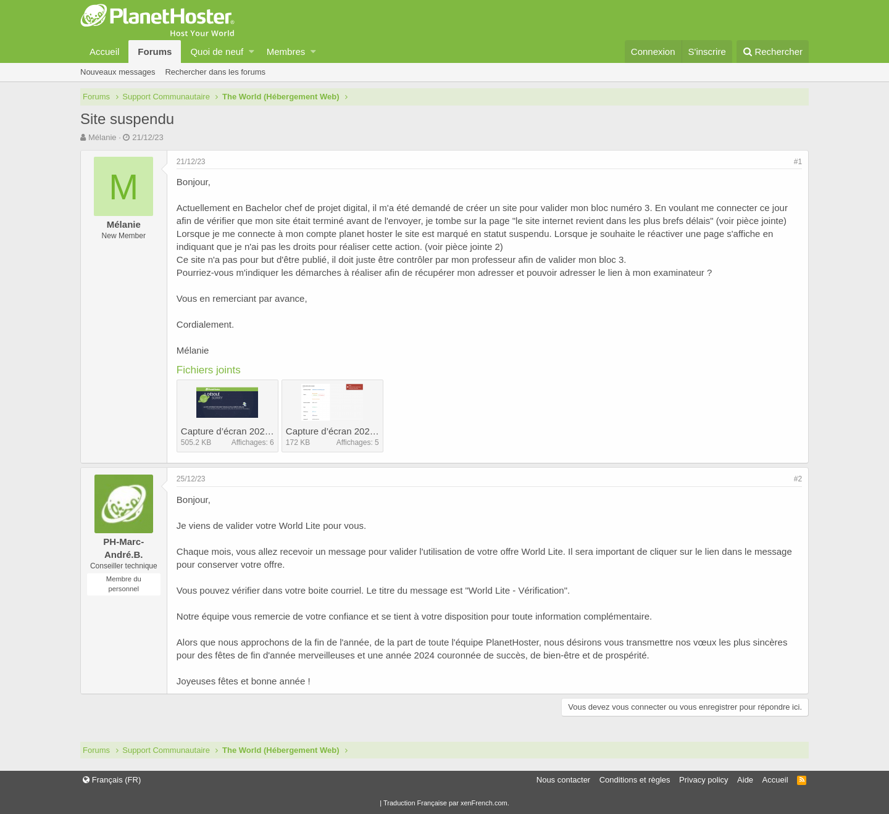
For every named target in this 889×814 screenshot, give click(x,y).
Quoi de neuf (216, 51)
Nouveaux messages (117, 72)
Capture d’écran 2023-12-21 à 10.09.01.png (376, 431)
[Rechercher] (773, 51)
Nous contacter (563, 779)
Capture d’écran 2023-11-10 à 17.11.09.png (271, 431)
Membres (286, 51)
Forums (155, 51)
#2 (798, 479)
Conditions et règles (634, 779)
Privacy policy (703, 779)
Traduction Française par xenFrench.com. (446, 803)
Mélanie (102, 137)
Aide (745, 779)
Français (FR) (112, 779)
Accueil (104, 51)
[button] (251, 51)
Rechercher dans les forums (215, 72)
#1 (798, 161)
